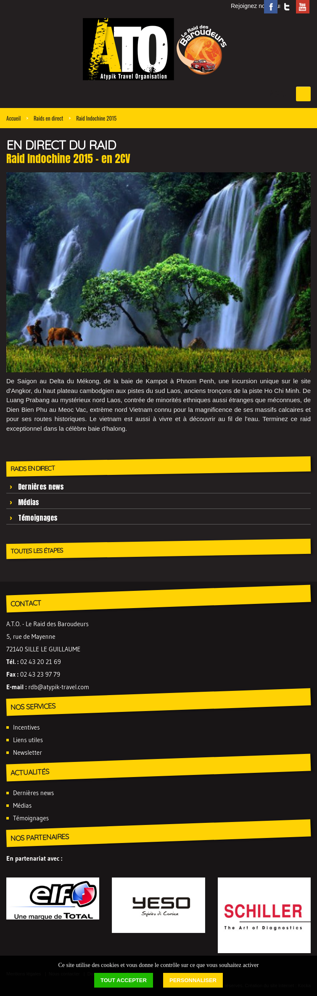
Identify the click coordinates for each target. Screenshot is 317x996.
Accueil (13, 118)
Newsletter (27, 752)
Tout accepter (123, 980)
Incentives (26, 727)
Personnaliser (193, 980)
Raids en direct (48, 118)
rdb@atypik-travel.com (58, 687)
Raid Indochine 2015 (96, 118)
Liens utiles (28, 740)
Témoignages (38, 518)
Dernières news (41, 487)
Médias (28, 502)
